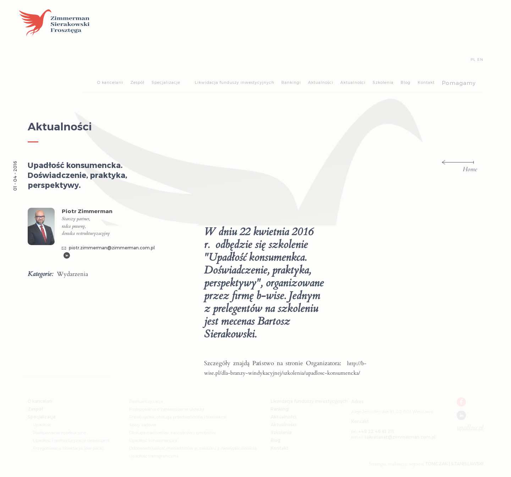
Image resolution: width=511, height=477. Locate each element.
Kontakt (426, 82)
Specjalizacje (166, 82)
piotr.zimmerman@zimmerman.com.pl (108, 247)
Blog (406, 82)
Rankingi (291, 82)
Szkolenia (383, 82)
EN (480, 59)
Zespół (137, 82)
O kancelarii (110, 82)
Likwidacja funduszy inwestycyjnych (234, 82)
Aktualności (320, 82)
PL (473, 59)
